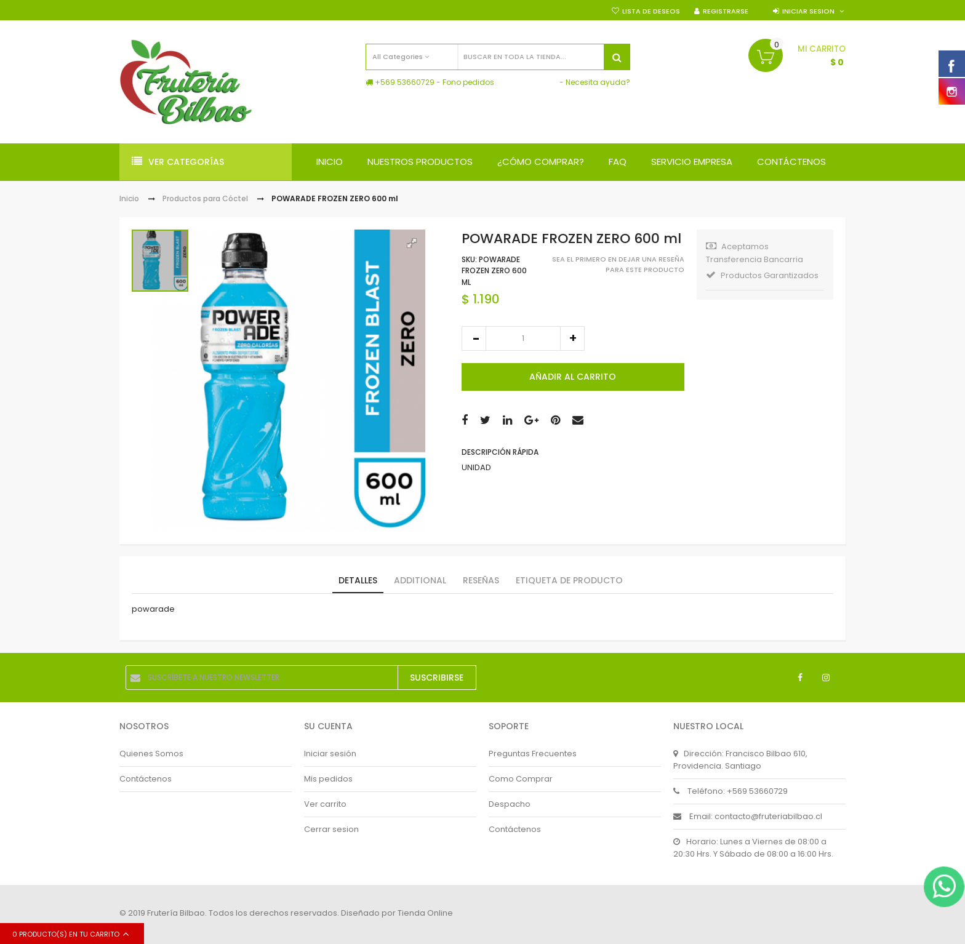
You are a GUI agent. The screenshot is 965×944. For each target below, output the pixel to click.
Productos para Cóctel (206, 198)
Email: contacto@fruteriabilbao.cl (747, 816)
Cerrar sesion (331, 829)
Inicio (129, 198)
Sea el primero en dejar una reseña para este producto (618, 264)
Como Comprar (521, 779)
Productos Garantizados (762, 275)
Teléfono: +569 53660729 (730, 791)
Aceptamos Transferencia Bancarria (754, 253)
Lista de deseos (651, 11)
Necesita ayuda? (598, 82)
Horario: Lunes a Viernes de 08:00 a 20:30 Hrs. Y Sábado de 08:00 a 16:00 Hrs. (753, 848)
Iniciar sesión (330, 753)
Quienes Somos (151, 753)
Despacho (510, 804)
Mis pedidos (328, 779)
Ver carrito (325, 804)
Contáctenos (145, 779)
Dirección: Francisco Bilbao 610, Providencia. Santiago (740, 760)
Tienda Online (425, 913)
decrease (474, 338)
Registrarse (725, 11)
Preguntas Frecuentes (533, 753)
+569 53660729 (404, 82)
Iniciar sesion (808, 11)
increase (572, 338)
